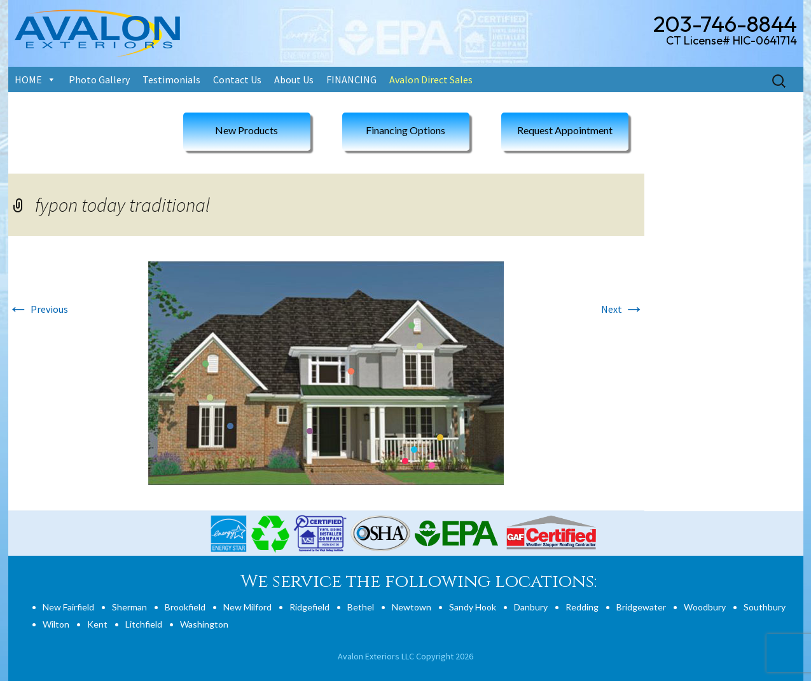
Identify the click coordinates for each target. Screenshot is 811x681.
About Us (294, 79)
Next (622, 309)
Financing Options (405, 130)
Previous (38, 309)
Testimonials (171, 79)
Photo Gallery (99, 79)
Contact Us (237, 79)
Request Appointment (565, 130)
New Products (246, 130)
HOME (28, 79)
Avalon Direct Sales (431, 79)
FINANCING (351, 79)
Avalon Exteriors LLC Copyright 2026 (405, 656)
